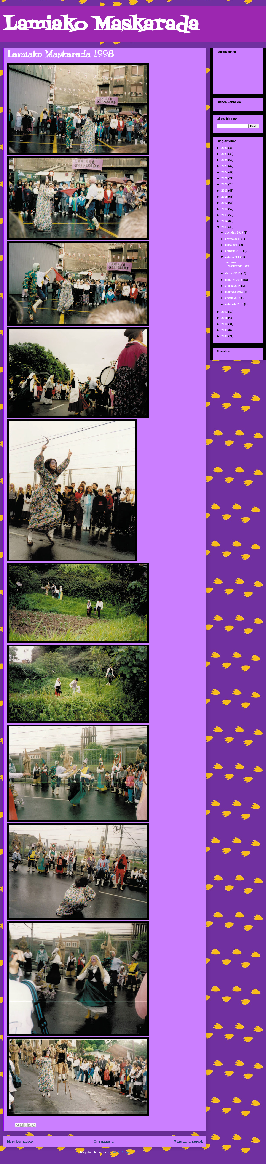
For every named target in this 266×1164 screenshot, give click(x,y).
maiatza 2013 (234, 279)
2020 (224, 184)
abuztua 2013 (234, 251)
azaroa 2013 (233, 238)
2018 (224, 196)
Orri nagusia (104, 1141)
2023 (224, 166)
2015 (224, 215)
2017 (224, 202)
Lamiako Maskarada (101, 25)
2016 (224, 209)
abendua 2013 (234, 232)
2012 (224, 311)
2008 (224, 336)
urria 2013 (232, 245)
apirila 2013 (233, 285)
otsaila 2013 (233, 298)
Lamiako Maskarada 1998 (60, 54)
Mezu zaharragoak (188, 1141)
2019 (224, 190)
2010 (224, 324)
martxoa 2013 (234, 291)
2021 (224, 178)
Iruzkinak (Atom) (119, 1152)
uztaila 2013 (233, 257)
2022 (224, 172)
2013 (224, 227)
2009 (224, 330)
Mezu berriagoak (20, 1141)
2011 (224, 317)
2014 (224, 221)
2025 (224, 154)
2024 (224, 160)
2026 (224, 147)
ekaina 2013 (233, 273)
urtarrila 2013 (234, 304)
